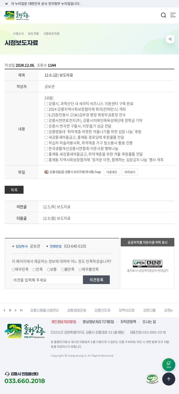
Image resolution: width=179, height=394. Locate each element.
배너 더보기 (21, 310)
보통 (53, 269)
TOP (168, 379)
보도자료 (33, 33)
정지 (10, 310)
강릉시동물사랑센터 (44, 310)
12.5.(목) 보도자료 (57, 206)
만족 (39, 269)
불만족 (69, 269)
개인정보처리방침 (63, 322)
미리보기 (129, 172)
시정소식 (18, 33)
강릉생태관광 (76, 310)
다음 (15, 310)
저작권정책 (128, 322)
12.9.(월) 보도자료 (57, 218)
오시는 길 (149, 322)
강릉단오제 (102, 310)
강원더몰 (149, 310)
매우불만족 (90, 269)
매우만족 (21, 269)
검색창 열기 (163, 15)
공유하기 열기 (170, 39)
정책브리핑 (126, 310)
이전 (4, 310)
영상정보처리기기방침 (98, 322)
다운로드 (112, 172)
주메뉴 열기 (173, 15)
